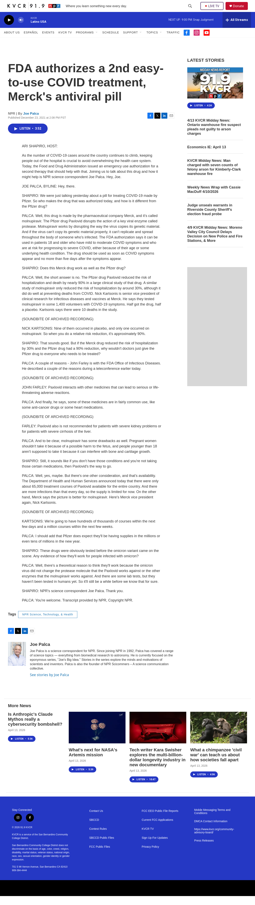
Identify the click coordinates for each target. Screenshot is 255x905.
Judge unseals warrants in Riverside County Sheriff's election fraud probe (209, 218)
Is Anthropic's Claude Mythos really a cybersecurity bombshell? (35, 728)
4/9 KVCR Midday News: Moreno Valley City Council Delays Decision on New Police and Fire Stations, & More (214, 243)
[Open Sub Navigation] (96, 41)
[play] (9, 29)
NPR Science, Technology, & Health (47, 623)
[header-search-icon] (190, 10)
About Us (12, 41)
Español (31, 41)
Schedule (110, 41)
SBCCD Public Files (101, 846)
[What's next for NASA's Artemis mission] (97, 736)
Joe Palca (31, 122)
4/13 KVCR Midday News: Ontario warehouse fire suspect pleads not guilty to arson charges (214, 135)
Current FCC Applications (157, 828)
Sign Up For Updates (155, 846)
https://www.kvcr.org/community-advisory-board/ (214, 840)
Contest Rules (98, 837)
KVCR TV (65, 41)
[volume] (21, 28)
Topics (152, 41)
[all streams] (237, 29)
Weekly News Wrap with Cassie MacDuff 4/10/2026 (213, 198)
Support (130, 41)
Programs (85, 41)
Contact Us (96, 819)
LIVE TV (213, 10)
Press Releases (204, 849)
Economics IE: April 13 (206, 156)
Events (48, 41)
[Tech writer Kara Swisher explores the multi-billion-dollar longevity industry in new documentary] (157, 736)
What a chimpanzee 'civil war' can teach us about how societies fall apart (216, 763)
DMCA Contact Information (211, 830)
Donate (241, 10)
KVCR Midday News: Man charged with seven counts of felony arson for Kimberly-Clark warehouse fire (214, 176)
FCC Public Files (99, 855)
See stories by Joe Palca (49, 683)
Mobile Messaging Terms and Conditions (212, 820)
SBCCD (94, 828)
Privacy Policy (150, 855)
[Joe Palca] (17, 663)
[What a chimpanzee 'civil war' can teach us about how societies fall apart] (218, 736)
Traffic (173, 41)
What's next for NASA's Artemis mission (93, 761)
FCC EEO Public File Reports (160, 819)
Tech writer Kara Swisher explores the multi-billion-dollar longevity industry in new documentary (157, 766)
